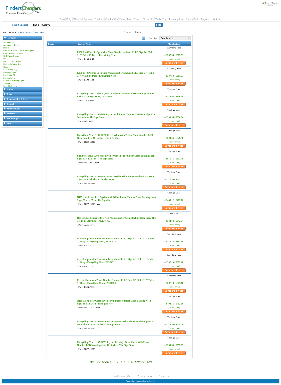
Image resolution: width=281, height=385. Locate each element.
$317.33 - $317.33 (174, 179)
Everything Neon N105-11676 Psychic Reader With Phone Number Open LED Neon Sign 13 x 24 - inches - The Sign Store (116, 323)
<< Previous (103, 362)
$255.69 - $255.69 (174, 345)
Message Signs (9, 72)
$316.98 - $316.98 (174, 96)
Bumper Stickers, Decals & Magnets (19, 50)
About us (274, 3)
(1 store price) (174, 59)
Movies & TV (9, 78)
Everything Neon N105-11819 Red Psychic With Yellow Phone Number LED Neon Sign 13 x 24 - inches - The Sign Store (115, 136)
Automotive (8, 42)
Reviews (270, 6)
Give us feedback (132, 32)
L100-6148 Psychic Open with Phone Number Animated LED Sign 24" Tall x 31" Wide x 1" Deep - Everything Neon (115, 74)
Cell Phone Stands (11, 56)
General (6, 67)
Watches (217, 19)
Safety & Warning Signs (13, 80)
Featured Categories (11, 64)
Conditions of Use (121, 375)
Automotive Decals (11, 45)
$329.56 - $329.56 (174, 138)
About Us (164, 375)
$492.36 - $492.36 (174, 303)
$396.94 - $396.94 (174, 117)
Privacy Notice (144, 375)
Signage (6, 83)
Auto (62, 19)
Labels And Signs (11, 69)
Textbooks (148, 19)
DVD (5, 58)
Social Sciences (10, 86)
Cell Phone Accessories (13, 53)
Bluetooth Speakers (83, 19)
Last (149, 362)
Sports (189, 19)
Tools (158, 19)
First (91, 362)
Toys (165, 19)
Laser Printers (134, 19)
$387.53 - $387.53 (174, 55)
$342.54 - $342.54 (174, 220)
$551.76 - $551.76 (174, 158)
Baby (69, 19)
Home (265, 3)
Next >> (139, 362)
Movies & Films (10, 75)
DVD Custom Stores (12, 61)
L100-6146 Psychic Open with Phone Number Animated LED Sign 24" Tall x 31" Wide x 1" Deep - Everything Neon (115, 53)
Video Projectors (202, 19)
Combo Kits (111, 19)
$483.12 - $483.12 (174, 200)
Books (6, 48)
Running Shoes (176, 19)
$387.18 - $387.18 (174, 241)
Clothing (99, 19)
